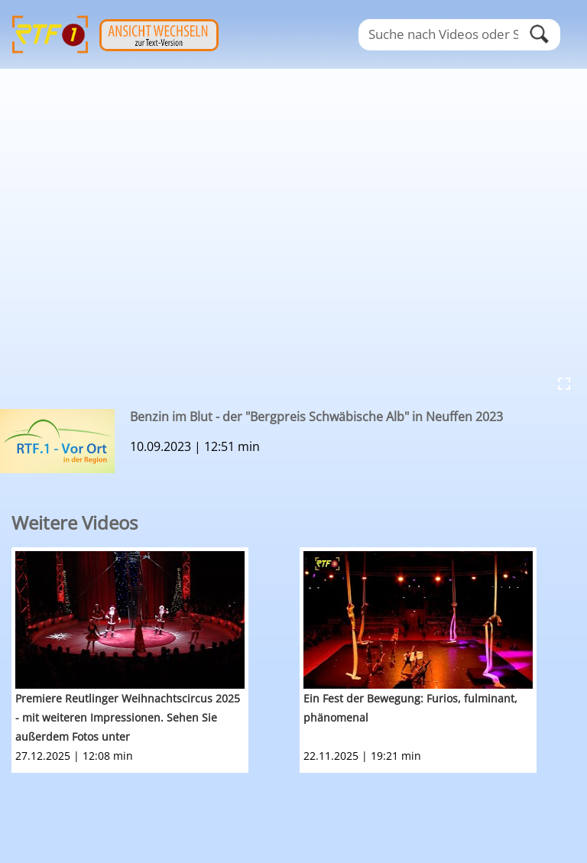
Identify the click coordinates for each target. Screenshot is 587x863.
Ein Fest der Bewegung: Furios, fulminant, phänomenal (410, 708)
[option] (155, 660)
